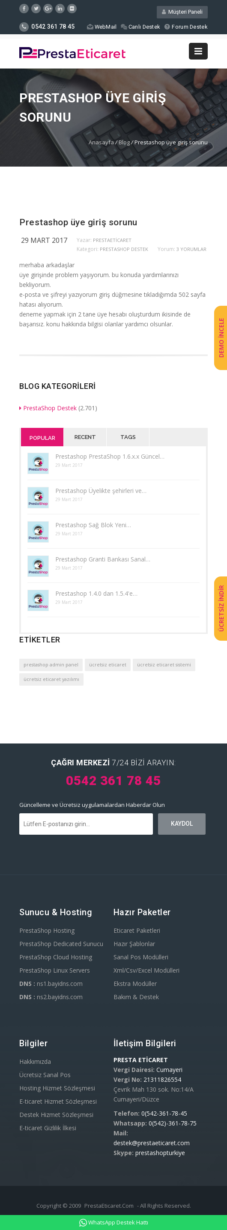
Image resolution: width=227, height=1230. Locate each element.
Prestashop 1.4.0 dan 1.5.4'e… (96, 593)
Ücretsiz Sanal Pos (45, 1075)
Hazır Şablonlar (134, 944)
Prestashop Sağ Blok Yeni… (93, 524)
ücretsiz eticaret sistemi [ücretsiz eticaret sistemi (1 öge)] (164, 665)
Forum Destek (186, 27)
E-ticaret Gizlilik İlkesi (47, 1128)
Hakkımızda (35, 1061)
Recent (85, 437)
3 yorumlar (191, 249)
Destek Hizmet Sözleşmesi (56, 1115)
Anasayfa (101, 142)
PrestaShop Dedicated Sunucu (61, 944)
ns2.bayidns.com (51, 997)
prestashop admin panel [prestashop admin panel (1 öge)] (51, 665)
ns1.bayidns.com (51, 983)
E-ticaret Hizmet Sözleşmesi (58, 1101)
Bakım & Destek (136, 997)
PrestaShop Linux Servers (54, 970)
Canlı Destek (140, 27)
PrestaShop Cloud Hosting (55, 957)
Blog (124, 142)
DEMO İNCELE (221, 338)
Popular (42, 438)
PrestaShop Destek (124, 249)
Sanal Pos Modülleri (141, 957)
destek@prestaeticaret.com (152, 1143)
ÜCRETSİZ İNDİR (221, 608)
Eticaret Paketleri (137, 930)
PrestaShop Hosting (47, 930)
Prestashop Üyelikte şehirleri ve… (100, 490)
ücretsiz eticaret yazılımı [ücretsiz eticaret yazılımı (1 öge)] (51, 679)
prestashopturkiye (160, 1153)
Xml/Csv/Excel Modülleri (146, 970)
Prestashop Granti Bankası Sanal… (102, 559)
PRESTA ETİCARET (141, 1060)
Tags (128, 437)
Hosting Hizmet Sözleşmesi (57, 1088)
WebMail (101, 27)
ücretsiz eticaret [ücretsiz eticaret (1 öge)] (107, 665)
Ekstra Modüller (135, 983)
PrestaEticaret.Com (109, 1205)
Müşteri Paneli (182, 12)
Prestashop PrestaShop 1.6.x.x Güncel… (109, 456)
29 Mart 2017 (44, 240)
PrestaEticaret (112, 240)
